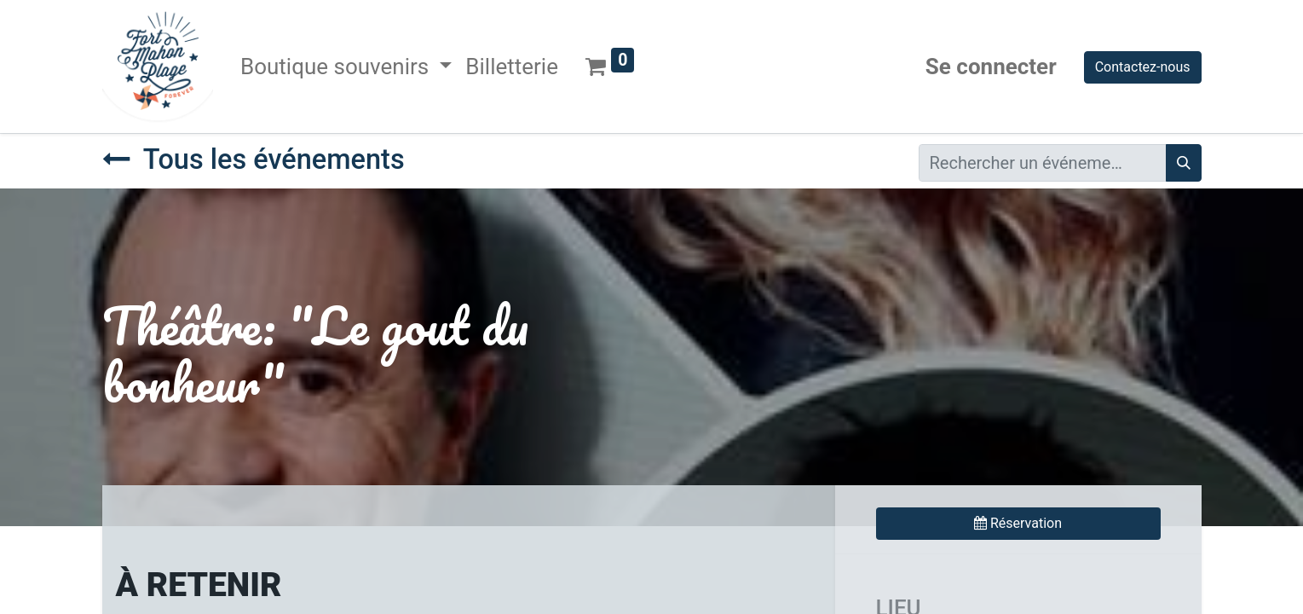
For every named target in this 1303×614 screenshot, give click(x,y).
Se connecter (991, 66)
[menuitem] (511, 66)
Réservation (1018, 523)
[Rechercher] (1184, 163)
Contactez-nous (1143, 67)
